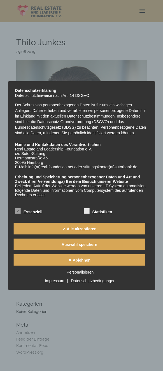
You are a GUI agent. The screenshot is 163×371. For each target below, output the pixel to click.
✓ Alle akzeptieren (79, 228)
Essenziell (29, 211)
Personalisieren (80, 272)
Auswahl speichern (79, 244)
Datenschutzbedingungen (93, 281)
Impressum (54, 281)
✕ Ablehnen (79, 260)
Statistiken (98, 211)
